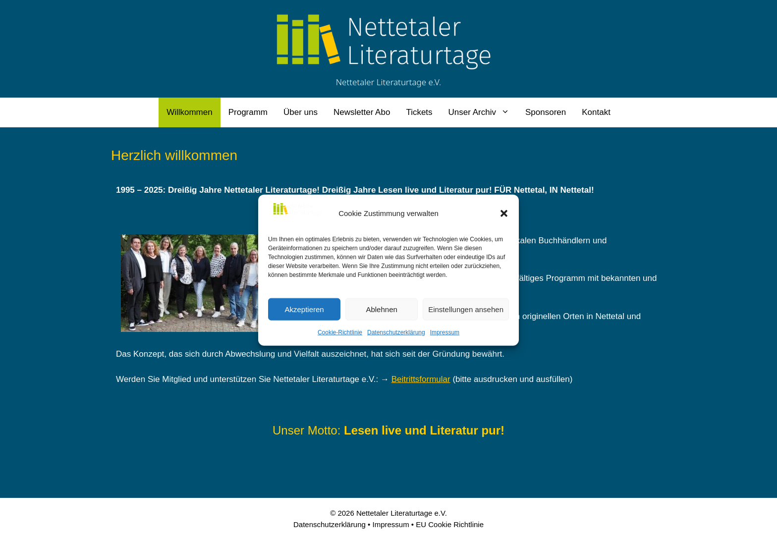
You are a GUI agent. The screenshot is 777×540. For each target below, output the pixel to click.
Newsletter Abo (361, 112)
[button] (504, 213)
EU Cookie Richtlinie (450, 524)
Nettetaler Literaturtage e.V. (389, 82)
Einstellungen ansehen (465, 309)
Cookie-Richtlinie (340, 332)
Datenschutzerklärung (396, 332)
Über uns (300, 112)
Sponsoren (545, 112)
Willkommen (189, 112)
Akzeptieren (304, 309)
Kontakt (596, 112)
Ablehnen (381, 309)
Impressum (444, 332)
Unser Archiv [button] (482, 112)
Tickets (419, 112)
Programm (248, 112)
